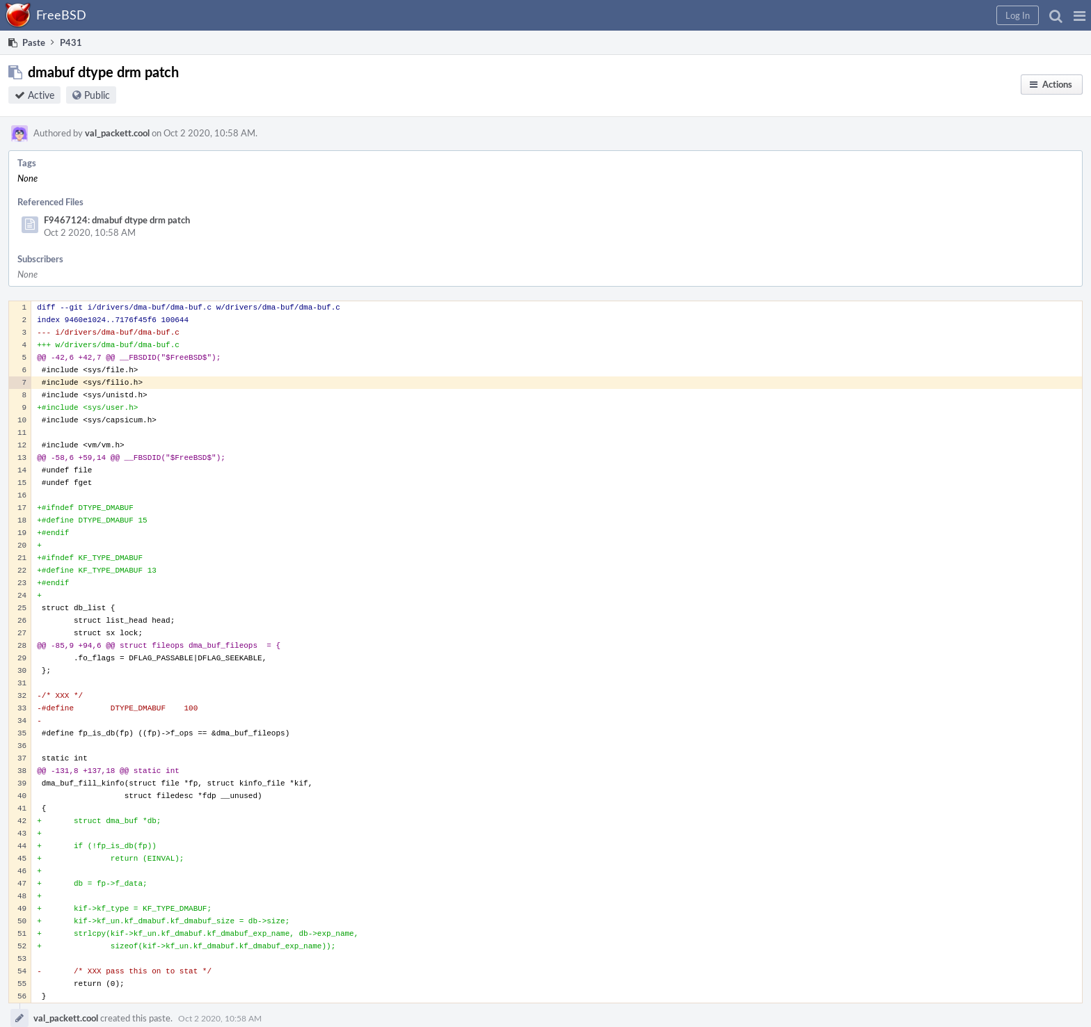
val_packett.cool (117, 133)
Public (97, 95)
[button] (1079, 15)
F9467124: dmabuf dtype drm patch (117, 220)
